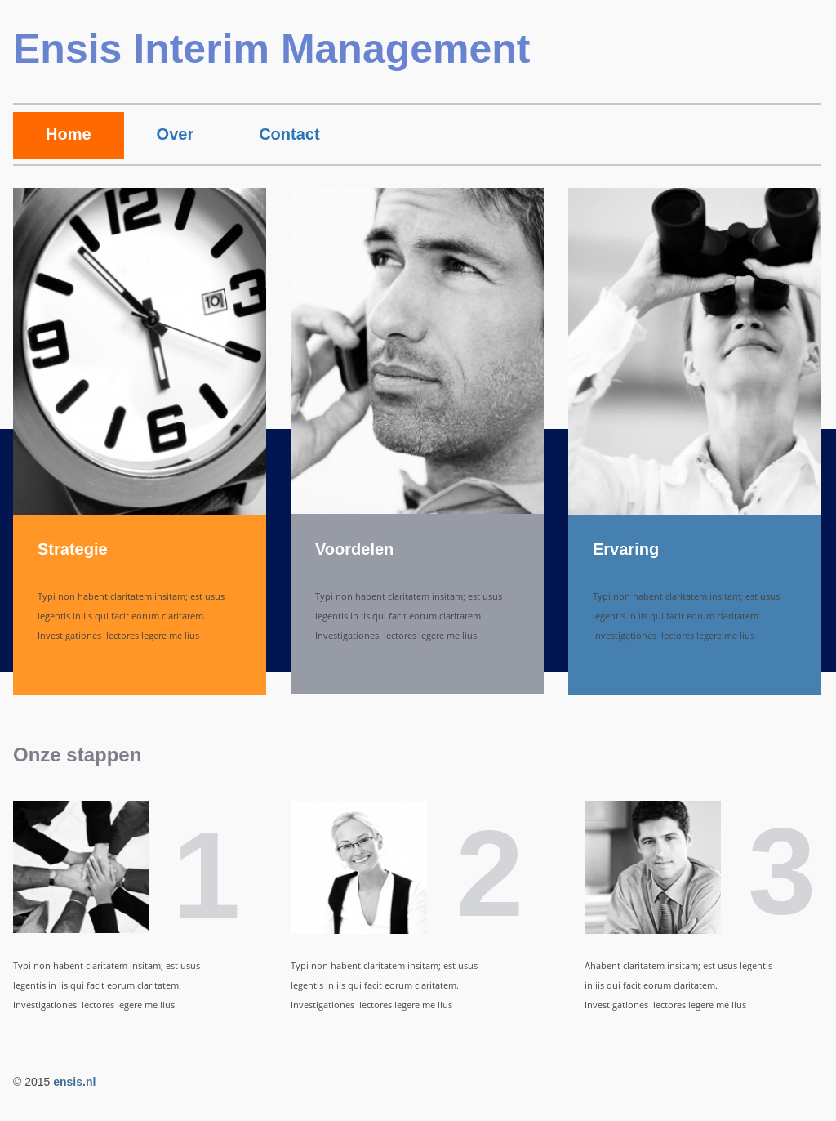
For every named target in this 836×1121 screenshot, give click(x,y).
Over (175, 134)
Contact (289, 134)
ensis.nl (74, 1081)
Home (68, 134)
